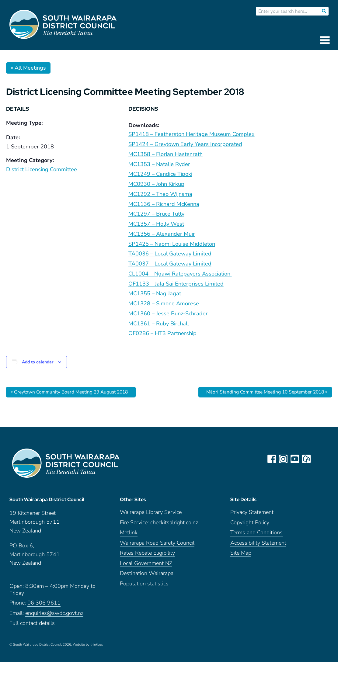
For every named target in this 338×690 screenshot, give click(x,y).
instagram (283, 459)
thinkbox (96, 647)
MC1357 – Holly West (156, 223)
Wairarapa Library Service (151, 514)
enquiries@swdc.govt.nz (54, 615)
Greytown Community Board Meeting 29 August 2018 (72, 392)
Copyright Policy (249, 524)
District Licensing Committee (41, 169)
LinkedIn (318, 459)
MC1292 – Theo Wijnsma (160, 194)
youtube (295, 459)
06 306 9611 (44, 605)
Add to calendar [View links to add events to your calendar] (37, 362)
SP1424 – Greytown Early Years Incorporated (185, 144)
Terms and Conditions (256, 535)
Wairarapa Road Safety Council (157, 545)
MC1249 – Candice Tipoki (160, 174)
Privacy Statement (252, 514)
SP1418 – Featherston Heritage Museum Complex (191, 134)
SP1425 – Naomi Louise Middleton (171, 244)
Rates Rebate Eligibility (147, 555)
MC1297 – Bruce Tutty (156, 213)
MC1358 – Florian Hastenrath (165, 154)
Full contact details (32, 625)
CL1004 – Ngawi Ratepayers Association (180, 273)
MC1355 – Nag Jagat (154, 293)
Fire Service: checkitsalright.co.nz (159, 524)
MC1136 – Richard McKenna (163, 204)
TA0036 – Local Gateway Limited (169, 253)
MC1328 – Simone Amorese (163, 303)
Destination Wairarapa (146, 575)
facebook (272, 459)
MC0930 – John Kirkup (156, 184)
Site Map (240, 555)
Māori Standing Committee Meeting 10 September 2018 (263, 392)
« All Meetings (28, 67)
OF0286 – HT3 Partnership (162, 333)
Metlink (129, 535)
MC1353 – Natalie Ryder (159, 164)
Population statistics (144, 585)
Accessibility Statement (258, 545)
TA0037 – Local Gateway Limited (169, 263)
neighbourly (306, 459)
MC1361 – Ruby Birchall (158, 323)
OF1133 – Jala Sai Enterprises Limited (176, 283)
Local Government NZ (146, 565)
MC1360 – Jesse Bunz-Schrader (168, 313)
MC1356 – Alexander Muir (161, 234)
